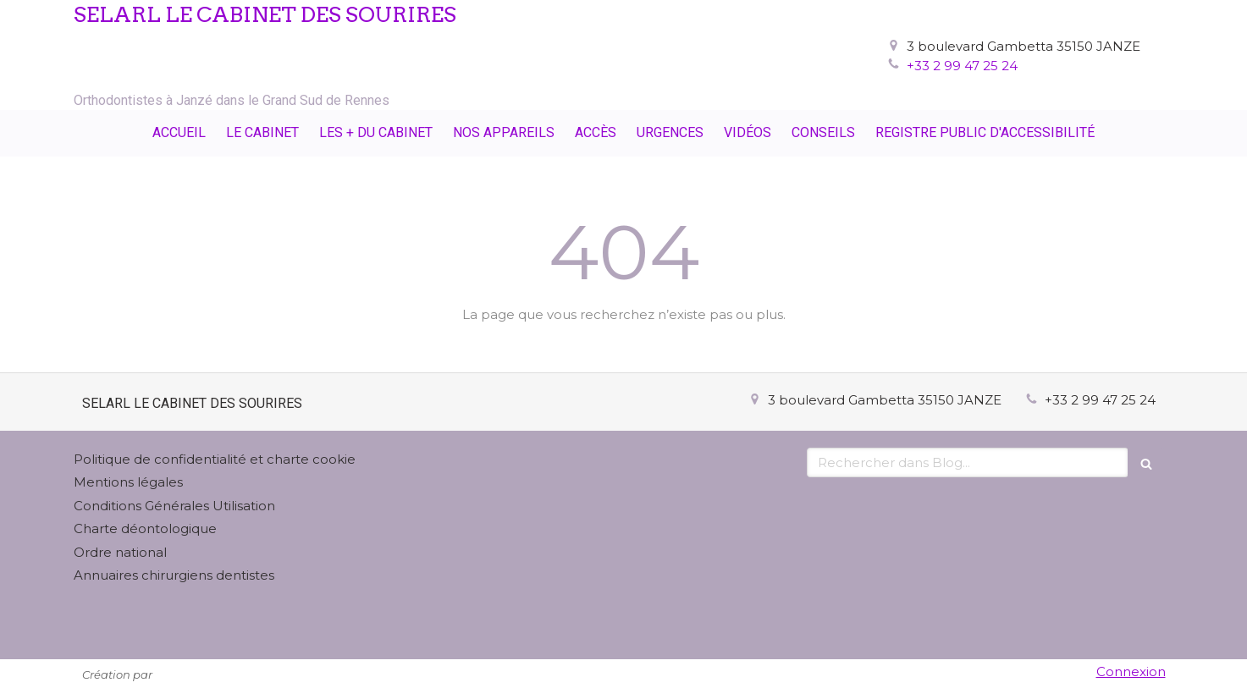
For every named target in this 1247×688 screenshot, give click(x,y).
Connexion (1131, 671)
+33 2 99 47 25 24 (962, 66)
